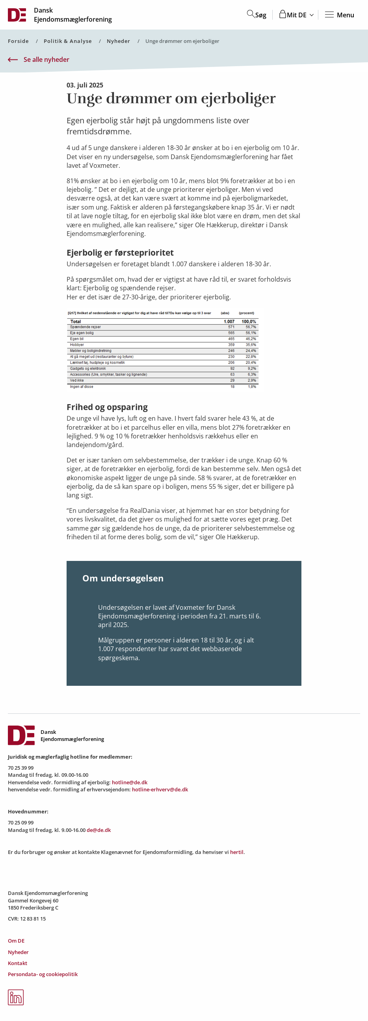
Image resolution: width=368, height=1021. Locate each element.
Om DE (16, 940)
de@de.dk (99, 830)
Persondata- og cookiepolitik (43, 974)
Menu (339, 15)
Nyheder (118, 41)
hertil (236, 852)
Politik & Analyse (68, 41)
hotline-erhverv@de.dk (160, 789)
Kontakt (17, 963)
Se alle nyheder (38, 60)
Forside (18, 41)
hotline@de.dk (129, 782)
